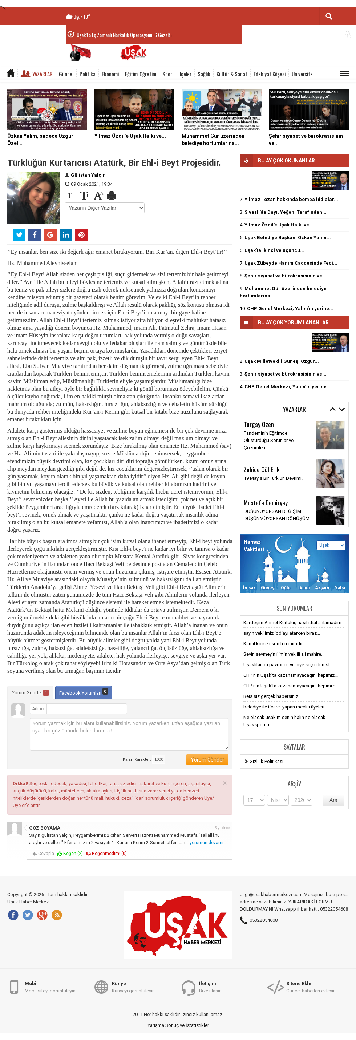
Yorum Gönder (30, 693)
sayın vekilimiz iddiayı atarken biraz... (281, 633)
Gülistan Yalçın (88, 175)
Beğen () (70, 853)
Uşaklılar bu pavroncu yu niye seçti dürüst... (288, 664)
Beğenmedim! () (106, 853)
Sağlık (204, 74)
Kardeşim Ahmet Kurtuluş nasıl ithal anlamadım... (294, 622)
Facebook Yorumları (83, 692)
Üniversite (302, 74)
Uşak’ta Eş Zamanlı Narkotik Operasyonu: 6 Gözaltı (124, 35)
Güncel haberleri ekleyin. (311, 986)
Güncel (66, 74)
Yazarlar (42, 74)
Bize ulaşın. (211, 986)
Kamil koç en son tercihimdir (273, 643)
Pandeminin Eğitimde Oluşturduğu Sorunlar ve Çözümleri (269, 440)
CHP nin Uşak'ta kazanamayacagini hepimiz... (290, 675)
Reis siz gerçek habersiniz (270, 696)
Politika (88, 74)
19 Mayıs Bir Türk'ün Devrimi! (273, 478)
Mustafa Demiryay (266, 502)
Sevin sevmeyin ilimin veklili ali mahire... (283, 654)
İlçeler (184, 74)
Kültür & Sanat (232, 74)
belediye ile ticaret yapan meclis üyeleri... (285, 707)
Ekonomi (110, 74)
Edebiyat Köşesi (270, 74)
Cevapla (43, 853)
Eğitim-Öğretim (140, 74)
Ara (333, 800)
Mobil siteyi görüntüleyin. (51, 986)
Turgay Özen (259, 424)
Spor (167, 74)
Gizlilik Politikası (266, 761)
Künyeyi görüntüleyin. (134, 986)
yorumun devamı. (207, 842)
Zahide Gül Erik (262, 469)
